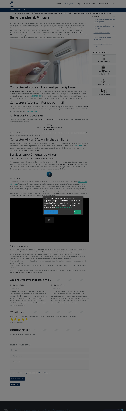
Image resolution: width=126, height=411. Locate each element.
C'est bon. (77, 212)
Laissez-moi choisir (51, 212)
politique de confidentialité (64, 208)
